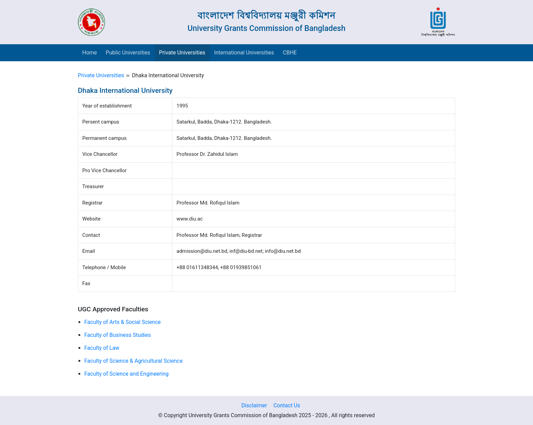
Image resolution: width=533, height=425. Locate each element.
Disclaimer (254, 405)
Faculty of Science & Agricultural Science (133, 361)
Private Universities (182, 52)
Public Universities (128, 52)
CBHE (290, 52)
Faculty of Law (101, 348)
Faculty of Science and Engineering (126, 374)
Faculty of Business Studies (117, 335)
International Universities (244, 52)
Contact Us (286, 405)
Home (89, 52)
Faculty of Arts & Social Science (122, 322)
